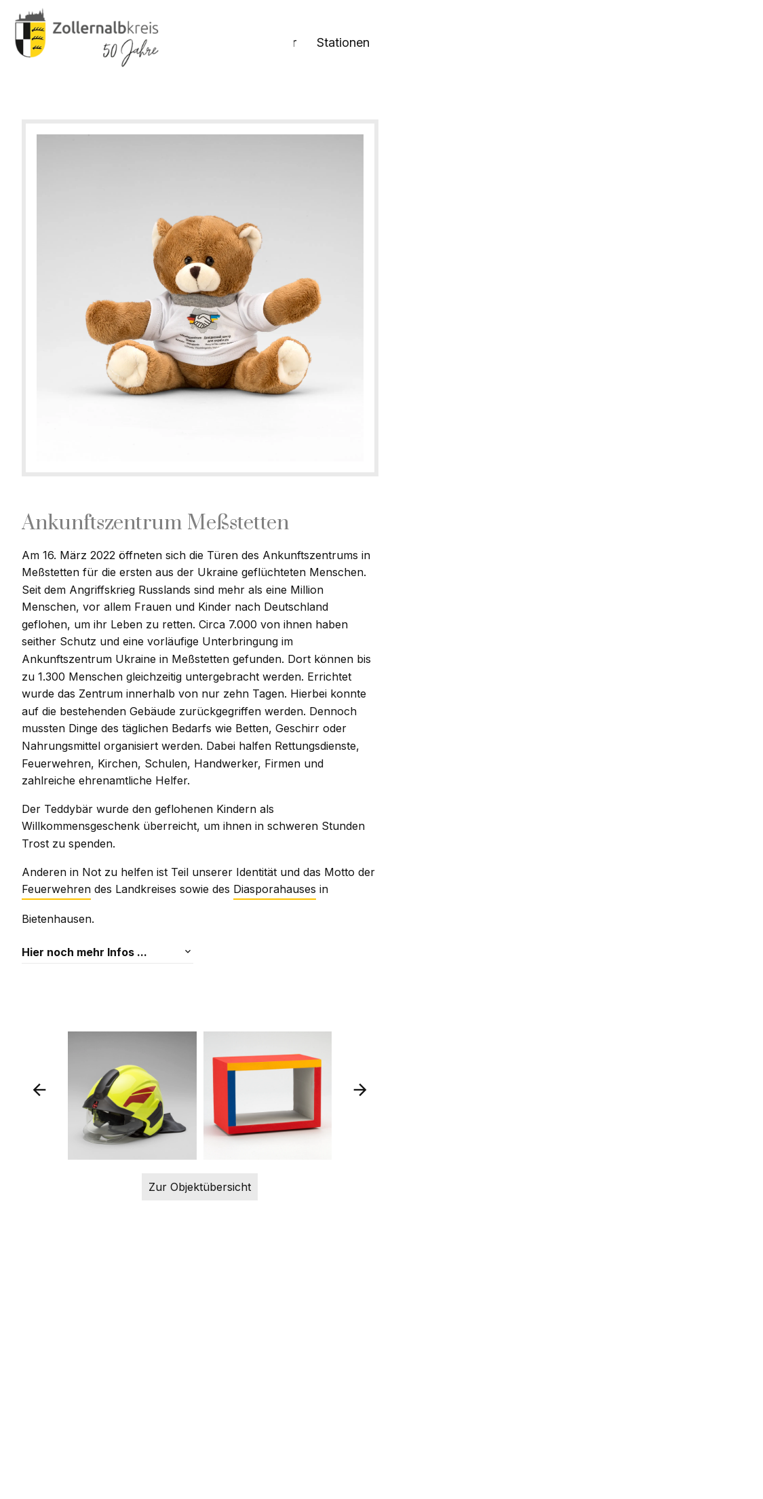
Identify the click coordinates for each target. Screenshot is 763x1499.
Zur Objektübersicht (381, 1413)
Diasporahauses (208, 997)
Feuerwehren (504, 967)
